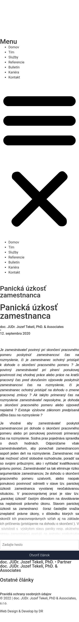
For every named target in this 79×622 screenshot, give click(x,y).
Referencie (16, 62)
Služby (13, 57)
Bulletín (14, 67)
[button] (39, 160)
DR (41, 611)
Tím (11, 52)
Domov (13, 47)
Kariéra (13, 72)
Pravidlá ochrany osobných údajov (25, 594)
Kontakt (14, 77)
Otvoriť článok (39, 555)
